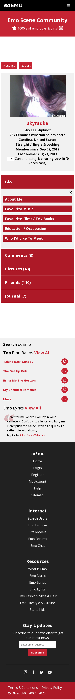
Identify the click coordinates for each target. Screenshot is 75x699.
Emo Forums (37, 539)
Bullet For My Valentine (32, 435)
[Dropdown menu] (68, 5)
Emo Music (37, 575)
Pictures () (17, 269)
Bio (8, 182)
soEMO (13, 5)
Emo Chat (37, 545)
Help (37, 488)
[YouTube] (49, 673)
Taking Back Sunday (18, 362)
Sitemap (37, 495)
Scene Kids (37, 609)
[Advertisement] (37, 50)
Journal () (15, 296)
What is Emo (37, 569)
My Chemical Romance (19, 390)
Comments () (19, 255)
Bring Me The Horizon (19, 380)
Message (9, 65)
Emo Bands (37, 582)
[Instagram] (61, 28)
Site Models (37, 532)
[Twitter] (41, 673)
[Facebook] (33, 673)
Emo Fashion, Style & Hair (37, 596)
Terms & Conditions (23, 687)
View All (42, 352)
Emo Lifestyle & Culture (37, 603)
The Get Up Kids (15, 371)
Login (37, 468)
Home (37, 461)
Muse (7, 399)
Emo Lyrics (38, 589)
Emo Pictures (37, 525)
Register (37, 475)
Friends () (18, 282)
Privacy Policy (52, 687)
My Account (37, 481)
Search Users (37, 518)
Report (26, 65)
